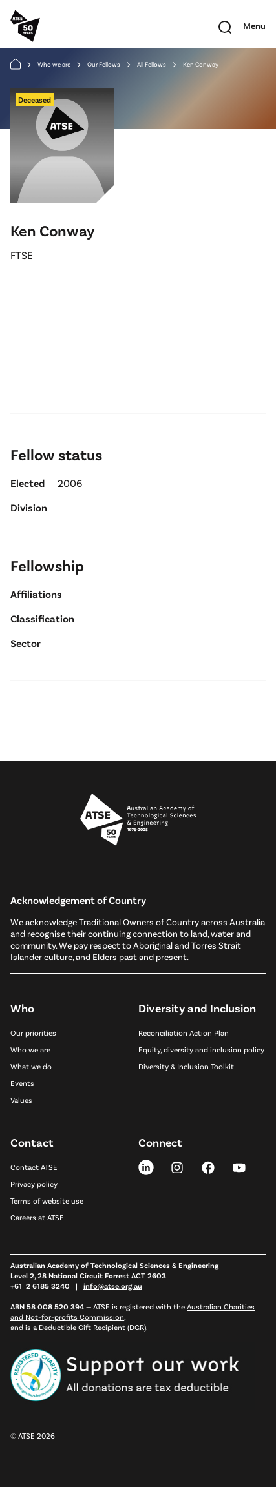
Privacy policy (34, 1183)
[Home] (15, 64)
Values (21, 1099)
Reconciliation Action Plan (183, 1032)
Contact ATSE (34, 1166)
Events (22, 1082)
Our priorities (33, 1032)
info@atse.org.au (112, 1285)
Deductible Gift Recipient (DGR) (92, 1326)
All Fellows (151, 64)
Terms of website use (46, 1200)
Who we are (53, 64)
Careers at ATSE (37, 1217)
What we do (31, 1066)
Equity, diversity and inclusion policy (201, 1049)
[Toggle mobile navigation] (254, 25)
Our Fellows (103, 64)
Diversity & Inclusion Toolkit (186, 1066)
